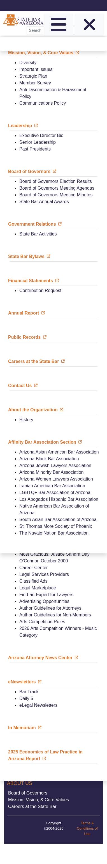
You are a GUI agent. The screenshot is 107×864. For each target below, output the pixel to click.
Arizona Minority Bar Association (51, 472)
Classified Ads (33, 581)
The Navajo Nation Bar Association (54, 533)
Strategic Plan (33, 76)
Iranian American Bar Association (52, 485)
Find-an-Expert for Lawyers (46, 594)
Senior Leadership (37, 142)
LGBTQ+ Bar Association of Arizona (54, 492)
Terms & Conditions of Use (87, 828)
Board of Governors (27, 793)
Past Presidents (35, 149)
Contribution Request (40, 290)
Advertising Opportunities (44, 601)
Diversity (27, 62)
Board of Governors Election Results (55, 181)
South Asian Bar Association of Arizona (58, 519)
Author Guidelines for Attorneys (50, 608)
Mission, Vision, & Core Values (38, 799)
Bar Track (28, 691)
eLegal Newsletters (38, 705)
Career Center (33, 567)
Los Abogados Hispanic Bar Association (58, 499)
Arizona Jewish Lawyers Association (55, 465)
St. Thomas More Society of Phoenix (55, 526)
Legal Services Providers (44, 574)
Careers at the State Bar (32, 806)
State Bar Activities (38, 234)
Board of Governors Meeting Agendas (56, 188)
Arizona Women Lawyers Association (56, 479)
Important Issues (35, 69)
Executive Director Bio (41, 135)
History (26, 419)
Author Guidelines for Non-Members (55, 614)
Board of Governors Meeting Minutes (55, 194)
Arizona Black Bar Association (49, 458)
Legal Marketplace (37, 587)
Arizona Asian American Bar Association (59, 452)
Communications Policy (42, 103)
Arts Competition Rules (42, 621)
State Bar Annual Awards (44, 201)
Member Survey (35, 82)
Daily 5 (26, 698)
